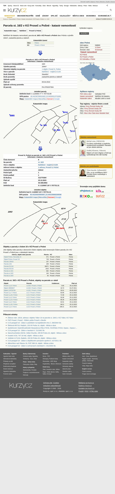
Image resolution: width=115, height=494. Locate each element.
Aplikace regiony (87, 91)
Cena (87, 356)
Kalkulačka (73, 5)
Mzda (31, 364)
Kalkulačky (65, 16)
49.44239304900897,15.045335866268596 (46, 194)
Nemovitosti (12, 19)
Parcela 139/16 (8, 261)
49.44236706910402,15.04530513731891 (45, 96)
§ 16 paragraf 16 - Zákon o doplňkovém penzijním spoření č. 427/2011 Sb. (35, 341)
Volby (83, 366)
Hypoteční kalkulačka (9, 371)
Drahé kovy (46, 367)
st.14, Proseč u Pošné (33, 300)
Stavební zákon (67, 371)
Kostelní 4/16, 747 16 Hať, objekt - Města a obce (25, 336)
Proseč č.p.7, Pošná (10, 292)
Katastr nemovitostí (88, 52)
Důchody (25, 375)
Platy (35, 364)
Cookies (56, 383)
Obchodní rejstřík (85, 1)
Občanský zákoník (67, 366)
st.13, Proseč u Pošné (33, 297)
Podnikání (65, 354)
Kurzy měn (31, 5)
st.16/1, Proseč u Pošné (34, 290)
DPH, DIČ (54, 16)
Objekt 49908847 (9, 288)
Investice (45, 354)
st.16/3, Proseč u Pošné (34, 288)
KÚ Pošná (83, 55)
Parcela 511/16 (8, 266)
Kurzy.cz (5, 19)
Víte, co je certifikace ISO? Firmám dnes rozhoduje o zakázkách (97, 174)
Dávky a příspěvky (28, 367)
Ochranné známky (106, 16)
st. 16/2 (41, 162)
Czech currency (86, 371)
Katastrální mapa (10, 31)
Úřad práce (26, 364)
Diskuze (95, 5)
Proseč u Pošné (40, 45)
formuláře (69, 374)
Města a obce (78, 16)
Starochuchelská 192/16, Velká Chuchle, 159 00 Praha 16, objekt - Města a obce (37, 333)
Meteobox (102, 1)
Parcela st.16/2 (8, 273)
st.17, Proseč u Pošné (33, 292)
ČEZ (48, 356)
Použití (81, 391)
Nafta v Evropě (47, 374)
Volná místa (31, 362)
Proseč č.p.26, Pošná (10, 295)
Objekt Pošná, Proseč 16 (12, 259)
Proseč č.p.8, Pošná (10, 285)
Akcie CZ (16, 5)
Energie (66, 5)
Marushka (42, 99)
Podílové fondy (53, 359)
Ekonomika (91, 16)
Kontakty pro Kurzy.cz (86, 388)
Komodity (38, 5)
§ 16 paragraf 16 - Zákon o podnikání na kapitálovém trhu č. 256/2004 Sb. (34, 323)
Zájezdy (93, 1)
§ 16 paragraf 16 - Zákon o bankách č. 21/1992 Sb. (26, 330)
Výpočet (13, 354)
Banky (25, 354)
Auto (83, 356)
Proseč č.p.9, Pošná (10, 297)
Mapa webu (89, 366)
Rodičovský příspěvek (9, 366)
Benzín (53, 372)
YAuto (97, 1)
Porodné (33, 370)
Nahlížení (22, 31)
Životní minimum (8, 369)
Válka (90, 5)
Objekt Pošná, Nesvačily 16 (12, 257)
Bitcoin (49, 5)
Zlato (44, 5)
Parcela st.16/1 (8, 271)
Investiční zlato (50, 369)
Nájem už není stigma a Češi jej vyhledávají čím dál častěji (99, 154)
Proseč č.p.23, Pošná (10, 300)
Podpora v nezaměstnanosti (31, 372)
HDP (51, 361)
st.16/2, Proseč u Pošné (34, 285)
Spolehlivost (93, 356)
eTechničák (90, 361)
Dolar (35, 359)
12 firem (98, 47)
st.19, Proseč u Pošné (33, 307)
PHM (48, 372)
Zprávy (10, 5)
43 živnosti (98, 50)
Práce (85, 5)
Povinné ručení (7, 374)
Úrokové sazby (27, 356)
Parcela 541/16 (8, 268)
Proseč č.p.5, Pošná (10, 307)
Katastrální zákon (86, 98)
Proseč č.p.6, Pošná (10, 302)
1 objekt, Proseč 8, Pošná (51, 69)
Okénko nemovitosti (88, 137)
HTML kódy (94, 391)
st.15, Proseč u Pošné (33, 295)
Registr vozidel (86, 359)
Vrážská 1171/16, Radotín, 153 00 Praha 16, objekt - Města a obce (32, 338)
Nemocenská (27, 370)
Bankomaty (31, 354)
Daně (38, 16)
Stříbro (58, 369)
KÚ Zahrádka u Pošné (87, 59)
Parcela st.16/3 (8, 275)
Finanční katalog (87, 363)
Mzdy (55, 361)
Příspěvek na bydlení (9, 364)
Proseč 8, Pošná (35, 31)
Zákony (80, 5)
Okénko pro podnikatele (89, 166)
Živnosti (92, 106)
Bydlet (108, 1)
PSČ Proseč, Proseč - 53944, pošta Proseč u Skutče (27, 320)
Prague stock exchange (89, 374)
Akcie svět (23, 5)
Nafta (57, 372)
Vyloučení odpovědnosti (52, 386)
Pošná (37, 43)
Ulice (89, 113)
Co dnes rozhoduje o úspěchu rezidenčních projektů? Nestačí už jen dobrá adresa (99, 145)
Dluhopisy (45, 359)
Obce (86, 113)
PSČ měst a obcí (85, 94)
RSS (86, 391)
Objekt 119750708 (9, 290)
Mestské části (104, 113)
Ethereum (58, 364)
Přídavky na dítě (8, 361)
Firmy (87, 106)
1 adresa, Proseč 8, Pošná (48, 167)
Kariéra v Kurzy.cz (85, 386)
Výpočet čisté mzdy (9, 356)
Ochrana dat (47, 383)
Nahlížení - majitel (48, 72)
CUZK (58, 72)
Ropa (44, 372)
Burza (44, 356)
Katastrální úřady (67, 361)
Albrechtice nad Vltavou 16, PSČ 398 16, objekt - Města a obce (31, 343)
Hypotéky (55, 5)
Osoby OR (99, 106)
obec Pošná (85, 43)
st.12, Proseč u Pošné (33, 304)
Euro (31, 359)
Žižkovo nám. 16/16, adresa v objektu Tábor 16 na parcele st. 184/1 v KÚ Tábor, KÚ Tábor (40, 318)
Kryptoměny (46, 364)
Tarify (61, 5)
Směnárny (26, 359)
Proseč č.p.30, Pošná (10, 304)
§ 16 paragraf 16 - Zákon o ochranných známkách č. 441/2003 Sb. (32, 346)
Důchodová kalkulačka (9, 359)
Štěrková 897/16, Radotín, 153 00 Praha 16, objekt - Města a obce (32, 325)
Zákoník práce (66, 369)
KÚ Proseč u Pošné (86, 57)
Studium (113, 1)
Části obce (95, 113)
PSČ (72, 356)
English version (87, 369)
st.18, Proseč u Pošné (33, 302)
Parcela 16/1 (8, 264)
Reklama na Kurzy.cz (86, 383)
